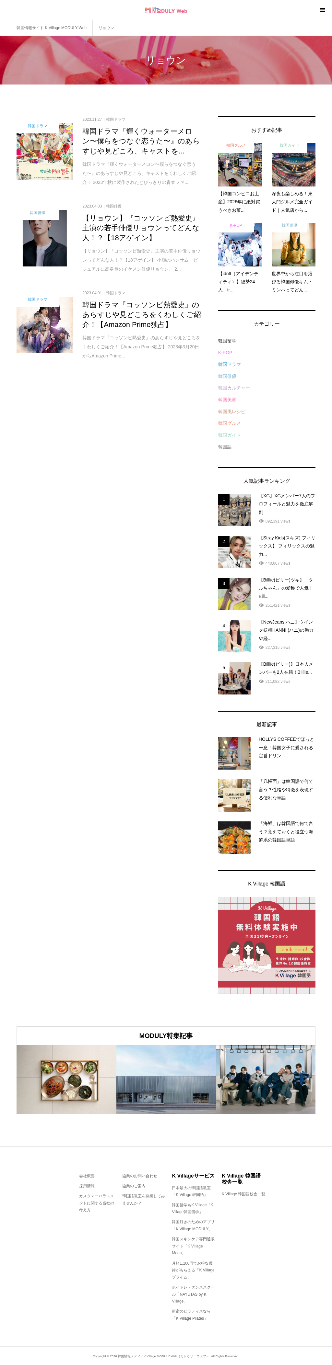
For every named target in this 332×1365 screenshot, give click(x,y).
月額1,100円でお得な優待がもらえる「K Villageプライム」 (193, 1270)
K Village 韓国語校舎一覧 (243, 1194)
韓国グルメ (229, 423)
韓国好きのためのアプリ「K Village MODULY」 (193, 1225)
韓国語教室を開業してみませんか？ (143, 1199)
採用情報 (87, 1186)
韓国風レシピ (231, 411)
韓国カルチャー (234, 387)
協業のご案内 (134, 1186)
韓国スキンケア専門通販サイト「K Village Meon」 (193, 1246)
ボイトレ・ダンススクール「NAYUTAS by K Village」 (193, 1294)
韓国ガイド (229, 435)
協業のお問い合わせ (139, 1176)
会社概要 (87, 1176)
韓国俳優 (227, 376)
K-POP (225, 352)
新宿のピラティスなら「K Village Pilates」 (191, 1315)
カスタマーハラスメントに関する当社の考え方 (96, 1203)
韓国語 (225, 446)
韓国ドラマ (229, 364)
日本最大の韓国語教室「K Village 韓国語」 (191, 1191)
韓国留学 (227, 341)
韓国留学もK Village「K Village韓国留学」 (192, 1208)
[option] (66, 1079)
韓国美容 (227, 399)
